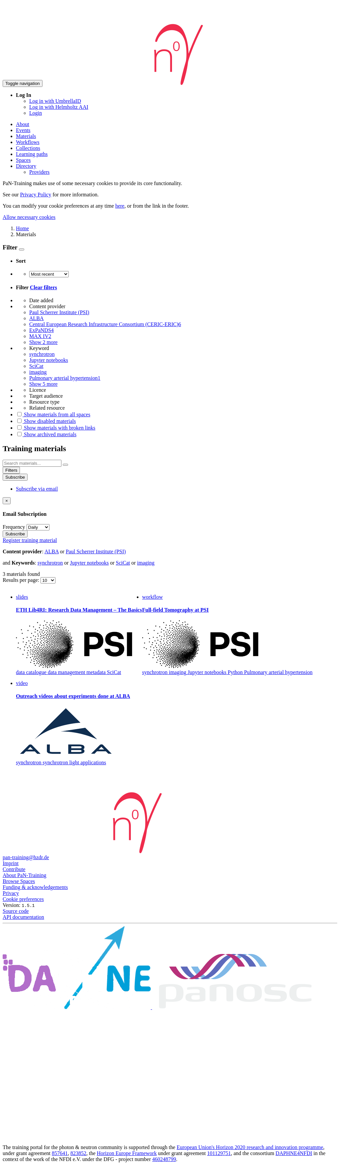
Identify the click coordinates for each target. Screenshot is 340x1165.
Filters (11, 470)
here (120, 206)
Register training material (30, 540)
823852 (78, 1153)
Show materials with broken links (55, 428)
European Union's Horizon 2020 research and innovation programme (250, 1147)
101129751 (219, 1153)
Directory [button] (26, 166)
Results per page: (22, 580)
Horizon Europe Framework (126, 1153)
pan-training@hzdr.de (26, 857)
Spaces (23, 160)
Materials (26, 136)
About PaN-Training (24, 875)
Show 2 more (43, 342)
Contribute (14, 869)
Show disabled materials (46, 421)
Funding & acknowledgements (35, 887)
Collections (28, 148)
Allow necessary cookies (29, 217)
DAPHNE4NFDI (294, 1153)
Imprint (11, 863)
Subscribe (15, 477)
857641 (60, 1153)
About (22, 124)
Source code (16, 911)
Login (35, 113)
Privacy (11, 893)
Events (23, 130)
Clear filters (43, 287)
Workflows (28, 142)
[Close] (7, 500)
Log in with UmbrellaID (55, 101)
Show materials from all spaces (53, 414)
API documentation (23, 917)
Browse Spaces (19, 881)
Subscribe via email (37, 489)
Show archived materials (46, 434)
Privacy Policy (35, 194)
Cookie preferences (23, 899)
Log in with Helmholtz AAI (58, 107)
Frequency (14, 527)
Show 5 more (43, 384)
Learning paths (32, 154)
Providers (39, 172)
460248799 (164, 1159)
